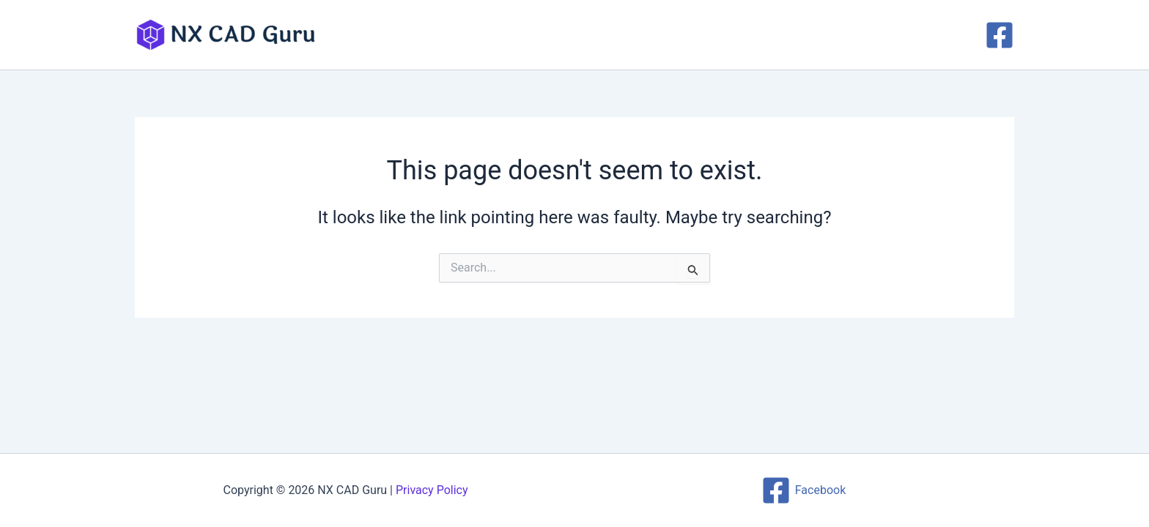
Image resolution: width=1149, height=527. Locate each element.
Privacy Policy (432, 490)
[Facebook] (999, 35)
